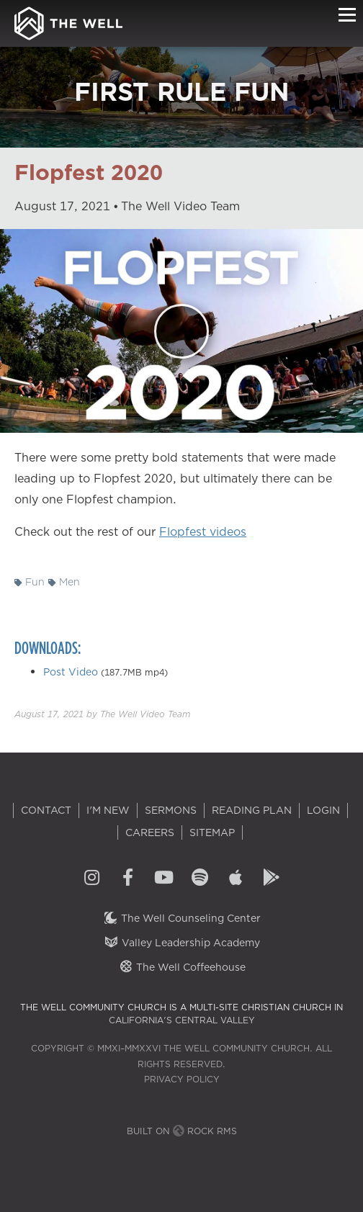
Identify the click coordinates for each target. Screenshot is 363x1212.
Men (64, 582)
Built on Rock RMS (182, 1131)
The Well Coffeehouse (182, 967)
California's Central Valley (182, 1020)
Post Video (70, 672)
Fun (29, 582)
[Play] (181, 331)
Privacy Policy (182, 1079)
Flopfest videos (202, 531)
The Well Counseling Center (182, 918)
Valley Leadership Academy (182, 942)
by (102, 714)
